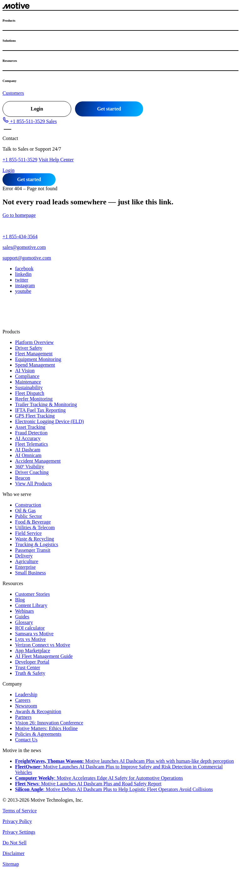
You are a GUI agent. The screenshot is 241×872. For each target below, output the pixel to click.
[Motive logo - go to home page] (16, 7)
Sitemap (11, 864)
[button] (30, 121)
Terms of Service (20, 810)
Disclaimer (13, 853)
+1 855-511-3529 (20, 159)
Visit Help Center (56, 159)
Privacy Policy (17, 821)
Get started (109, 108)
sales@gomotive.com (24, 247)
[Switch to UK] (31, 315)
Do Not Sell (14, 842)
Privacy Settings (19, 832)
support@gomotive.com (27, 258)
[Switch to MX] (12, 315)
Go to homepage (19, 215)
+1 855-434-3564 (20, 236)
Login (37, 108)
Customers (13, 93)
